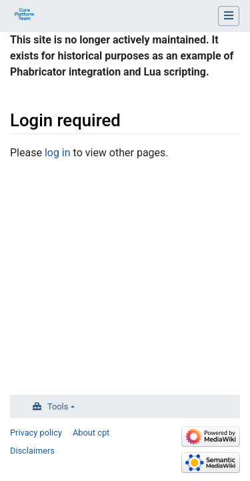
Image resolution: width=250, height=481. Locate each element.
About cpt (91, 433)
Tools (57, 407)
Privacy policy (36, 433)
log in (58, 152)
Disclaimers (32, 451)
